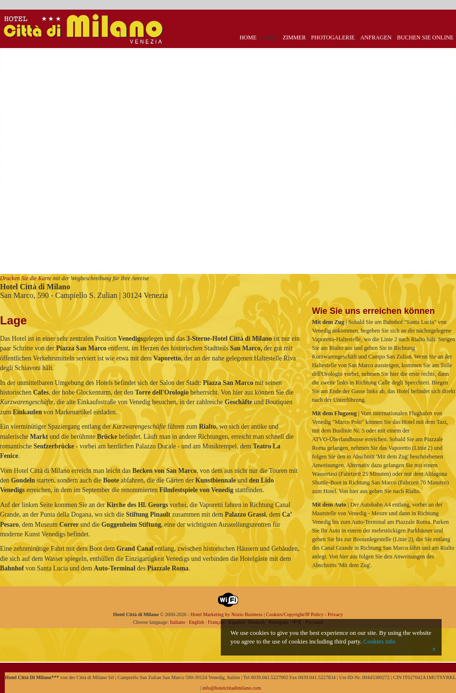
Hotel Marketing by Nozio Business (227, 614)
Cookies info (379, 641)
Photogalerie (333, 37)
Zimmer (294, 37)
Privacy (335, 614)
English (196, 622)
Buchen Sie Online (425, 37)
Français (216, 622)
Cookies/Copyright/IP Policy (295, 614)
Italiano (177, 622)
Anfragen (375, 37)
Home (248, 37)
